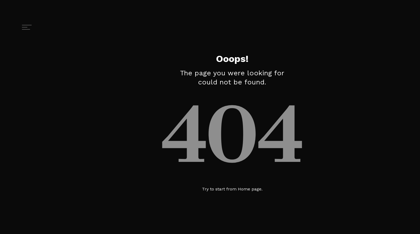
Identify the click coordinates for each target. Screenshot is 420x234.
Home (244, 189)
